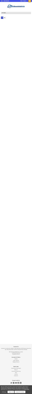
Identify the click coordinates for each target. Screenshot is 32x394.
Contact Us (16, 375)
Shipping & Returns (16, 361)
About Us (16, 369)
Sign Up (25, 0)
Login (21, 0)
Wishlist (16, 358)
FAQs (16, 372)
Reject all (11, 392)
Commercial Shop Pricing (16, 371)
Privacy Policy (26, 389)
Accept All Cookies (20, 392)
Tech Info (16, 374)
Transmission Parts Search (16, 368)
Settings (4, 392)
